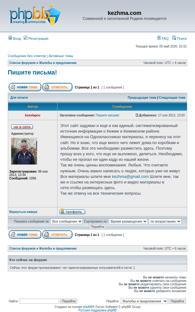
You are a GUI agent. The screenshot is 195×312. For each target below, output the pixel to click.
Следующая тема (172, 97)
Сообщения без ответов (27, 56)
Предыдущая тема (142, 97)
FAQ (163, 38)
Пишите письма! (32, 72)
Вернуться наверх (23, 212)
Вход (14, 38)
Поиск (179, 38)
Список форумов (22, 63)
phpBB (87, 307)
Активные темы (61, 56)
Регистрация (36, 38)
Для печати (19, 97)
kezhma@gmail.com (130, 176)
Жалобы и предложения (58, 63)
